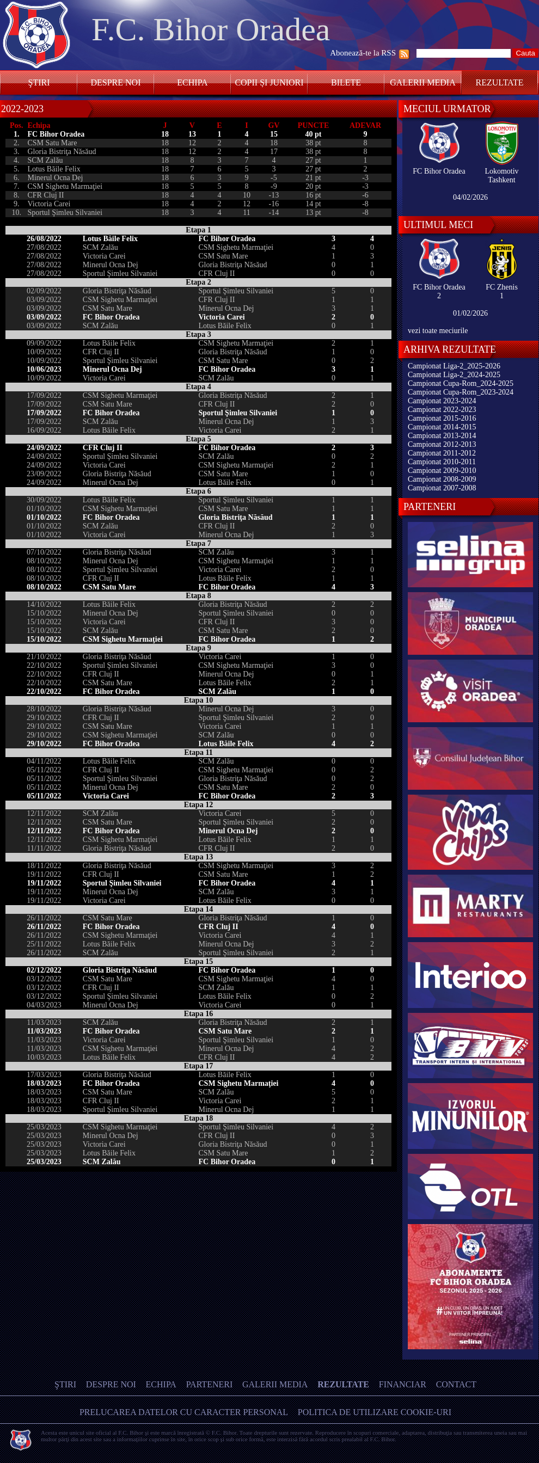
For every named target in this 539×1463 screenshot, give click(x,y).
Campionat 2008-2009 (442, 479)
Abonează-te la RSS (363, 52)
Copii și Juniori (269, 82)
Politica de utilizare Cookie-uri (374, 1412)
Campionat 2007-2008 (442, 488)
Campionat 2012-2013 (442, 444)
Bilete (346, 82)
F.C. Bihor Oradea (210, 29)
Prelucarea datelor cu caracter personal (183, 1412)
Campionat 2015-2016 (442, 418)
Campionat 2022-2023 (442, 409)
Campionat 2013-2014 (442, 436)
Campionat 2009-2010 (442, 470)
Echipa (192, 82)
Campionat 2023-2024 (442, 401)
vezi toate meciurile (438, 331)
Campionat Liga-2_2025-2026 (454, 366)
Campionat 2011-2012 (442, 453)
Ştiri (39, 82)
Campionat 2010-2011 (442, 462)
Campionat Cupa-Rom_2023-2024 (460, 392)
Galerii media (422, 82)
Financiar (402, 1384)
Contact (456, 1384)
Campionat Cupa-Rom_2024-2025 (460, 383)
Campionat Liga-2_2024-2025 (454, 375)
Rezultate (500, 82)
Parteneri (209, 1384)
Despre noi (115, 82)
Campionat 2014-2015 (442, 427)
